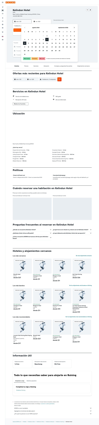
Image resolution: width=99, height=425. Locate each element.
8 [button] (43, 39)
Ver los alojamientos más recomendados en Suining (79, 316)
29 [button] (43, 50)
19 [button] (32, 47)
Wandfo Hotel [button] (16, 274)
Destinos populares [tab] (32, 380)
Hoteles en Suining (20, 390)
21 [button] (39, 47)
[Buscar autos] (3, 13)
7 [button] (39, 39)
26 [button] (32, 50)
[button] (2, 2)
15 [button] (43, 43)
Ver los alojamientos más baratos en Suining (80, 285)
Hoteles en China (40, 421)
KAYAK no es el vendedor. (53, 408)
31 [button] (24, 54)
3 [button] (24, 39)
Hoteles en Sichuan (50, 421)
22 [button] (43, 47)
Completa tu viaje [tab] (19, 380)
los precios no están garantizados (47, 403)
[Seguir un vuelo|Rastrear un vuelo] (3, 21)
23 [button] (47, 47)
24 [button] (24, 50)
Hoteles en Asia (31, 421)
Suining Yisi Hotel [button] (57, 305)
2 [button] (59, 36)
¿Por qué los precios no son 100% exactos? (53, 414)
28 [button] (39, 50)
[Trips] (3, 32)
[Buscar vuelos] (3, 7)
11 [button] (28, 43)
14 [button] (39, 43)
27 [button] (36, 50)
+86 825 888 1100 (17, 16)
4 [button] (28, 39)
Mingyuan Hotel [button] (57, 276)
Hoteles (24, 421)
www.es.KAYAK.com (17, 421)
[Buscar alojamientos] (3, 10)
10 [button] (24, 43)
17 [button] (24, 47)
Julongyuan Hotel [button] (37, 276)
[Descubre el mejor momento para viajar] (3, 24)
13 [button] (35, 43)
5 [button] (70, 36)
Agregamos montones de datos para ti (53, 411)
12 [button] (32, 43)
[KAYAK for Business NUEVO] (3, 27)
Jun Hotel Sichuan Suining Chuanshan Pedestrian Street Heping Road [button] (80, 307)
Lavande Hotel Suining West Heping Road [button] (22, 336)
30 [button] (47, 50)
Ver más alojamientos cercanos (84, 255)
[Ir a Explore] (3, 18)
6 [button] (74, 36)
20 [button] (36, 47)
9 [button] (59, 39)
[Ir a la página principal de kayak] (10, 2)
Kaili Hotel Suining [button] (77, 274)
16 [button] (47, 43)
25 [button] (28, 50)
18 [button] (28, 47)
